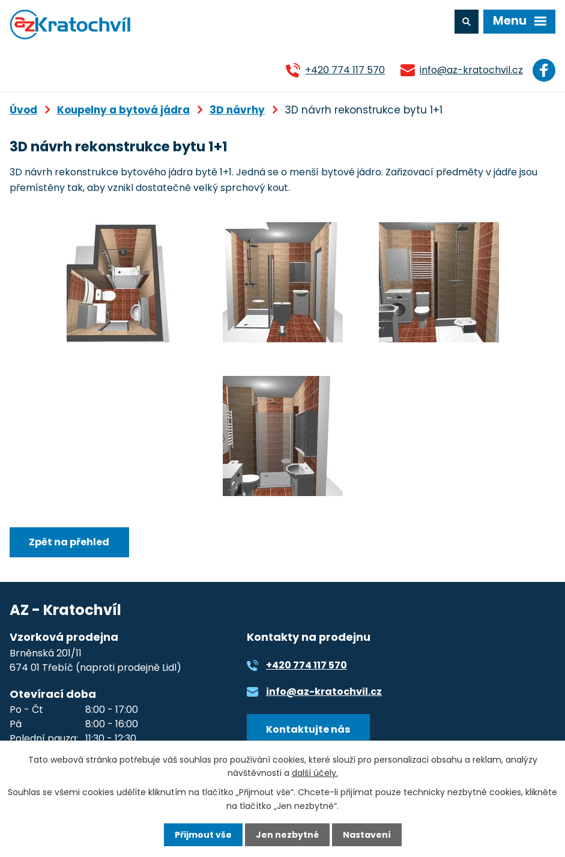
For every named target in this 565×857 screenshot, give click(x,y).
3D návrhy (237, 110)
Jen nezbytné (287, 835)
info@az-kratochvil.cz (471, 70)
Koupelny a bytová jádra (123, 110)
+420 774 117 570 (345, 70)
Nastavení (367, 835)
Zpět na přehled (69, 542)
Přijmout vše (203, 835)
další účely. (315, 773)
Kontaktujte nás (308, 729)
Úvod (23, 110)
